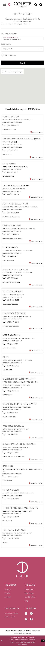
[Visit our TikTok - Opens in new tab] (31, 619)
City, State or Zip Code (9, 33)
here (25, 644)
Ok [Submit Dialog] (43, 640)
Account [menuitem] (8, 597)
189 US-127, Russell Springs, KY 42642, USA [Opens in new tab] (17, 407)
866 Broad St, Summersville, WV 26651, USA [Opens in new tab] (17, 511)
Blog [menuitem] (26, 600)
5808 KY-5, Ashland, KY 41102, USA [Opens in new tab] (14, 189)
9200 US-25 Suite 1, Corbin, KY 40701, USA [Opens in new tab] (16, 385)
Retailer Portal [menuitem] (10, 616)
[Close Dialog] (1, 641)
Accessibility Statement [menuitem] (23, 630)
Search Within (6, 44)
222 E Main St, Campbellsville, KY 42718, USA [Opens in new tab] (17, 360)
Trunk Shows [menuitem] (29, 593)
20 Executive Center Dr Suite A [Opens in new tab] (12, 145)
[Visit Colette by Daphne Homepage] (22, 570)
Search (22, 63)
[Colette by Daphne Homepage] (22, 4)
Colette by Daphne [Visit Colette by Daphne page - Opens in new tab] (16, 122)
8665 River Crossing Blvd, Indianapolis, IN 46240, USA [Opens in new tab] (20, 207)
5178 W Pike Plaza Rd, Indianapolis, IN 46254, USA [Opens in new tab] (19, 229)
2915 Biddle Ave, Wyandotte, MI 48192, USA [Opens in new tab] (17, 533)
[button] (4, 4)
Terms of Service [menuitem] (10, 630)
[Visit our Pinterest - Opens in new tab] (26, 619)
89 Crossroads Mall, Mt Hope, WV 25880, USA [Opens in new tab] (18, 493)
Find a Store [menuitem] (29, 589)
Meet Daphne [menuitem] (30, 597)
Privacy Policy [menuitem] (36, 630)
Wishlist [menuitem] (7, 593)
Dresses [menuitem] (7, 589)
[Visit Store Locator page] (9, 4)
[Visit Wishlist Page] (41, 4)
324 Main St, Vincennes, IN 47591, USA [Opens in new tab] (15, 429)
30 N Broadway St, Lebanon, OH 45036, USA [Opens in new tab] (17, 120)
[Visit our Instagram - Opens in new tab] (31, 613)
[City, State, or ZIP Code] (22, 38)
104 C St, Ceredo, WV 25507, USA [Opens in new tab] (13, 294)
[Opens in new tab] (9, 129)
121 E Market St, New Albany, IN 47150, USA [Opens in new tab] (17, 316)
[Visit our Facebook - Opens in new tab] (26, 613)
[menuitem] (4, 4)
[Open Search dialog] (36, 4)
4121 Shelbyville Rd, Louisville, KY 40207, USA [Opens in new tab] (17, 251)
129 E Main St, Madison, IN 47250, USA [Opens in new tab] (15, 167)
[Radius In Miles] (22, 49)
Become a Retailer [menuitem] (11, 613)
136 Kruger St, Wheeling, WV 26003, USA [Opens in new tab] (16, 447)
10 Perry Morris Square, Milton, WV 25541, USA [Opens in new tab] (18, 338)
